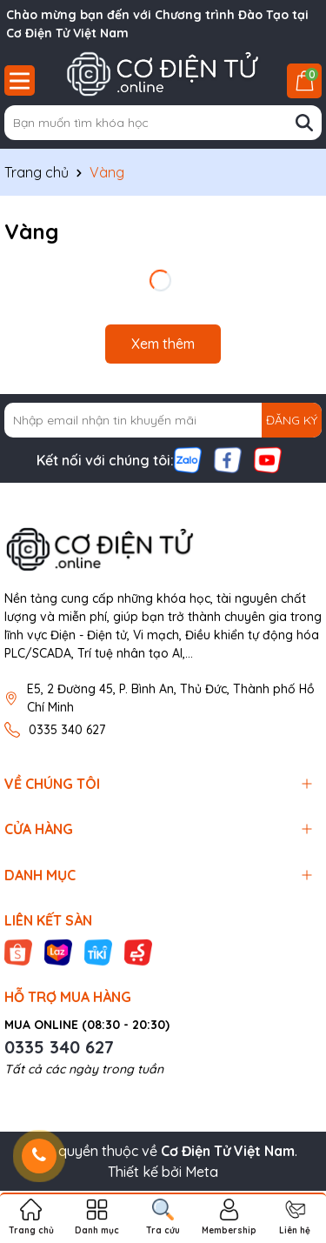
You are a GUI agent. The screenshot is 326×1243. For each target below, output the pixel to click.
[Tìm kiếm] (304, 123)
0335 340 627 (67, 730)
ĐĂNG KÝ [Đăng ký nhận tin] (291, 420)
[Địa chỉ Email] (163, 420)
